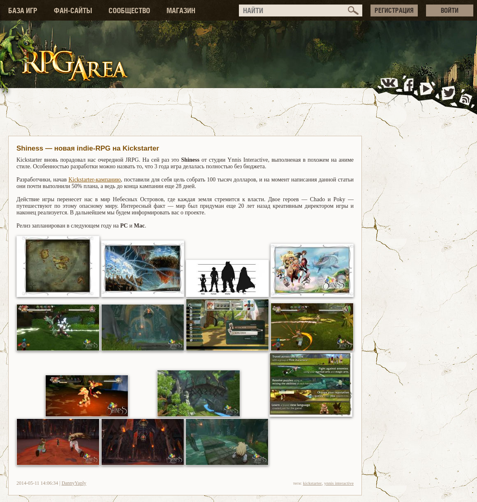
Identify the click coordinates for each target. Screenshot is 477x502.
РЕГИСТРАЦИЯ (394, 10)
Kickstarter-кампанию (94, 180)
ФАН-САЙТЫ (73, 10)
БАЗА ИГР (22, 10)
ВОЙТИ (449, 10)
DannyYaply (74, 483)
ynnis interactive (339, 483)
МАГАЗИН (181, 10)
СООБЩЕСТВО (129, 10)
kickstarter (312, 483)
